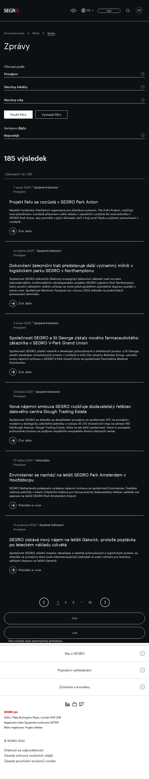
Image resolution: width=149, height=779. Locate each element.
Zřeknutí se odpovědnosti (23, 750)
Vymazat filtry (51, 114)
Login (109, 10)
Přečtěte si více (29, 505)
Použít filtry (18, 114)
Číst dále (25, 231)
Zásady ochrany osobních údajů (28, 755)
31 (90, 602)
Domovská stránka (14, 33)
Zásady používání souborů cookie (30, 761)
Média (35, 33)
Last (74, 632)
